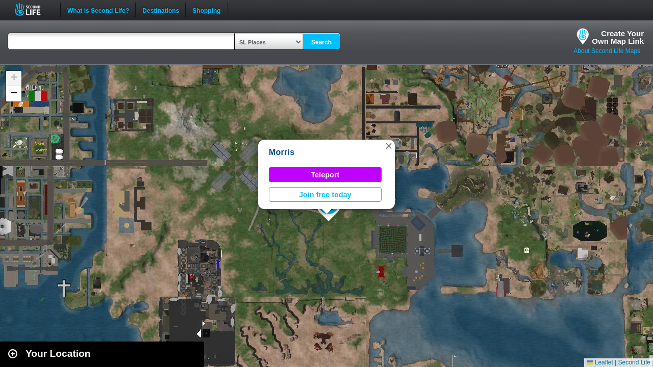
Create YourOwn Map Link (618, 37)
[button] (389, 146)
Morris (281, 152)
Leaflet (600, 362)
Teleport (325, 175)
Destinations (160, 9)
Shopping (206, 9)
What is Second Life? (98, 9)
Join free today (325, 195)
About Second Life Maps (606, 51)
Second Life (33, 9)
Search (321, 42)
